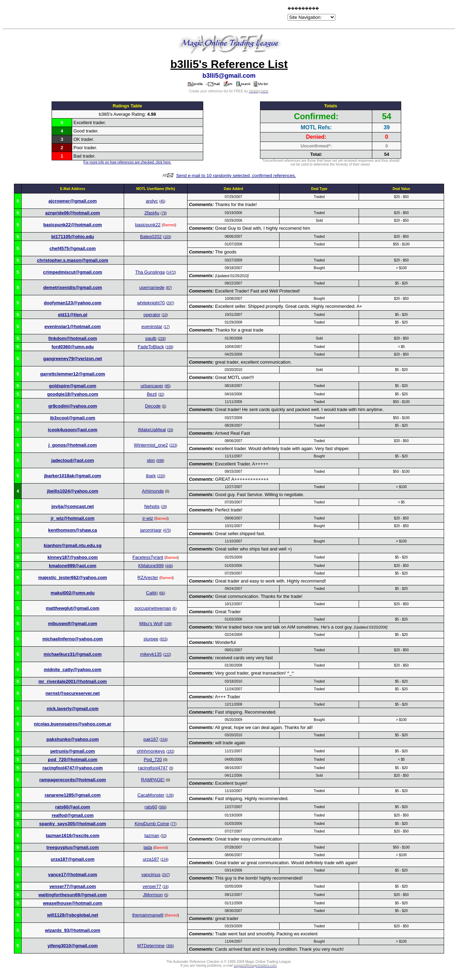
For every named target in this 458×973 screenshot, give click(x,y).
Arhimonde (153, 491)
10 (165, 315)
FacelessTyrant (147, 557)
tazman (151, 835)
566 (163, 807)
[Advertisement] (204, 14)
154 (164, 740)
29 (164, 507)
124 (164, 859)
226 (162, 339)
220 (161, 476)
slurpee (151, 638)
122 (167, 654)
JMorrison (153, 894)
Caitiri (152, 592)
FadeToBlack (151, 346)
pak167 (151, 739)
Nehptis (152, 506)
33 (170, 430)
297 (170, 303)
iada (148, 847)
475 (167, 530)
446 (169, 566)
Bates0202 (151, 236)
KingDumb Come (152, 823)
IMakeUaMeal (152, 429)
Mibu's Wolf (151, 623)
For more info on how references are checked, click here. (127, 162)
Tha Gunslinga (150, 272)
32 (161, 394)
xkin (151, 460)
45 (162, 201)
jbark (151, 475)
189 (169, 347)
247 (166, 875)
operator (151, 314)
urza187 (151, 859)
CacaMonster (150, 795)
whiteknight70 (151, 302)
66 (162, 593)
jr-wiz (148, 518)
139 (170, 795)
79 (164, 213)
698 (160, 461)
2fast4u (151, 212)
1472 (171, 272)
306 (170, 946)
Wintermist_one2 (151, 445)
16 (165, 887)
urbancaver (151, 385)
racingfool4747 (153, 767)
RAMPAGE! (153, 779)
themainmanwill (147, 915)
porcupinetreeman (153, 608)
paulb (151, 338)
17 (167, 327)
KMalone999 (150, 565)
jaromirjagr (150, 530)
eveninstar (152, 326)
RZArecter (147, 577)
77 (173, 824)
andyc (152, 201)
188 (168, 624)
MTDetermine (151, 945)
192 (170, 751)
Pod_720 (153, 759)
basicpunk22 (147, 224)
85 (167, 386)
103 (167, 237)
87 (169, 288)
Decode (153, 406)
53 (164, 836)
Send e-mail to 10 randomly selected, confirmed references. (236, 175)
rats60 (151, 806)
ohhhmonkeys (151, 751)
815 (164, 639)
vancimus (150, 874)
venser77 (152, 886)
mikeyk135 (151, 654)
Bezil (152, 394)
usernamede (152, 287)
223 (173, 445)
